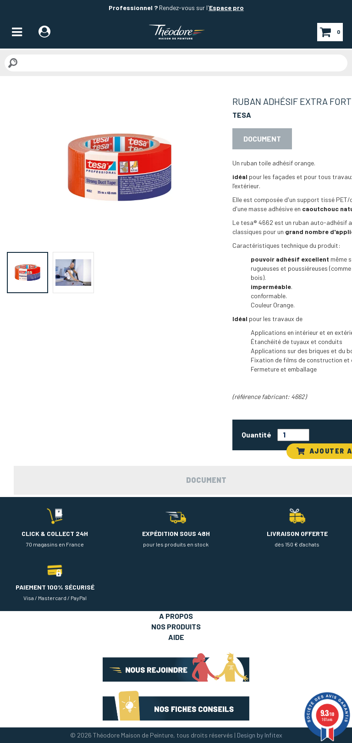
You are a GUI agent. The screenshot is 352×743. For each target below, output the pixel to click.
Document (262, 138)
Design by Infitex (259, 735)
